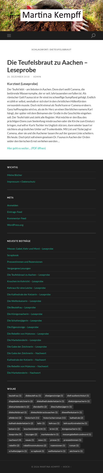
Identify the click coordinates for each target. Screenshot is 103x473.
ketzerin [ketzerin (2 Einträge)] (14, 429)
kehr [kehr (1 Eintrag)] (41, 423)
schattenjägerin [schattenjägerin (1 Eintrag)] (18, 451)
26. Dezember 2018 (18, 76)
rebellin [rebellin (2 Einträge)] (14, 445)
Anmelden (12, 205)
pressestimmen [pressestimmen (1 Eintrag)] (72, 440)
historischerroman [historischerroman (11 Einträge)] (54, 417)
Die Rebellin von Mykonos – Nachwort (27, 366)
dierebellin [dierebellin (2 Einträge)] (40, 406)
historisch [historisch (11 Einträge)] (32, 417)
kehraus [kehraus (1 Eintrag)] (54, 423)
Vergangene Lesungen (19, 268)
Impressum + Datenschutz (21, 181)
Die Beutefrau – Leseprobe (21, 307)
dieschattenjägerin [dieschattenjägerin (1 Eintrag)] (61, 406)
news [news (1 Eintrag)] (42, 440)
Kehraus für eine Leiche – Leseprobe (26, 287)
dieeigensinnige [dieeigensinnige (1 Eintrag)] (54, 395)
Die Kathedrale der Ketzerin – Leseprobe (29, 294)
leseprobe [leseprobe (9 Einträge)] (15, 434)
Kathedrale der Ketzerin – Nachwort (26, 359)
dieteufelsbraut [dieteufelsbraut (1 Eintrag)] (18, 412)
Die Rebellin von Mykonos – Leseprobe (28, 333)
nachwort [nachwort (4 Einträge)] (15, 440)
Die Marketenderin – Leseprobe (24, 339)
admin (37, 76)
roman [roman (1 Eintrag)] (74, 445)
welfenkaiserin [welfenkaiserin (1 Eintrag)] (56, 451)
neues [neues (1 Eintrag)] (29, 440)
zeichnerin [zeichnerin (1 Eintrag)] (76, 451)
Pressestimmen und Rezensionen (24, 261)
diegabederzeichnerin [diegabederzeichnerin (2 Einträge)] (21, 401)
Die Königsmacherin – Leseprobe (24, 313)
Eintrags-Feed (14, 211)
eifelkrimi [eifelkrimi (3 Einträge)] (15, 417)
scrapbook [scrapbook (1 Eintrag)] (37, 451)
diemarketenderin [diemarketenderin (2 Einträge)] (19, 406)
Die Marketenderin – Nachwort (24, 372)
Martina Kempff (50, 466)
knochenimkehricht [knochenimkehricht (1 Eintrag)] (35, 429)
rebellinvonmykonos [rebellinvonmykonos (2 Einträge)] (34, 445)
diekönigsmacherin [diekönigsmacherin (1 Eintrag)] (79, 401)
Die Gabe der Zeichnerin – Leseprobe (27, 346)
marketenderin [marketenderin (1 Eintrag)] (50, 434)
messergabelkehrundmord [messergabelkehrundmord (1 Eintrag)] (77, 434)
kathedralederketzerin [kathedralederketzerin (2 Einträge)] (21, 423)
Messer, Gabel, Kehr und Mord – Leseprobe (30, 248)
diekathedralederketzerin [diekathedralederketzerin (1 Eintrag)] (50, 401)
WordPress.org (15, 224)
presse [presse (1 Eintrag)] (54, 440)
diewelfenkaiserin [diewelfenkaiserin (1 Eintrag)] (72, 412)
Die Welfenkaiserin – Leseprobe (24, 300)
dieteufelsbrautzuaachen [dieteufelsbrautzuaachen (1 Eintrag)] (44, 412)
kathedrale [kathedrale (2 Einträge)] (76, 417)
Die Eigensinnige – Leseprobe (22, 326)
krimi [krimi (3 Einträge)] (54, 429)
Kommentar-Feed (16, 218)
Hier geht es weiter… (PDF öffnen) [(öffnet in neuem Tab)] (26, 148)
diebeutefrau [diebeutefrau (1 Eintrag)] (33, 395)
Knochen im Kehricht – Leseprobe (25, 281)
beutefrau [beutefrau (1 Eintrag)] (15, 395)
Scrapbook (13, 255)
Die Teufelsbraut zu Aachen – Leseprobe (28, 274)
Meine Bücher (14, 174)
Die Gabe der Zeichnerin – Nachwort (26, 353)
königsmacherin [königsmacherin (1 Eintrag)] (71, 429)
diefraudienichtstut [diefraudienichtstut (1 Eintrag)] (78, 395)
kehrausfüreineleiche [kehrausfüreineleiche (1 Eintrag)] (75, 423)
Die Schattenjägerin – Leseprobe (24, 320)
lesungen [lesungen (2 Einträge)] (31, 434)
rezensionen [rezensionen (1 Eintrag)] (57, 445)
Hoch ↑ (67, 466)
